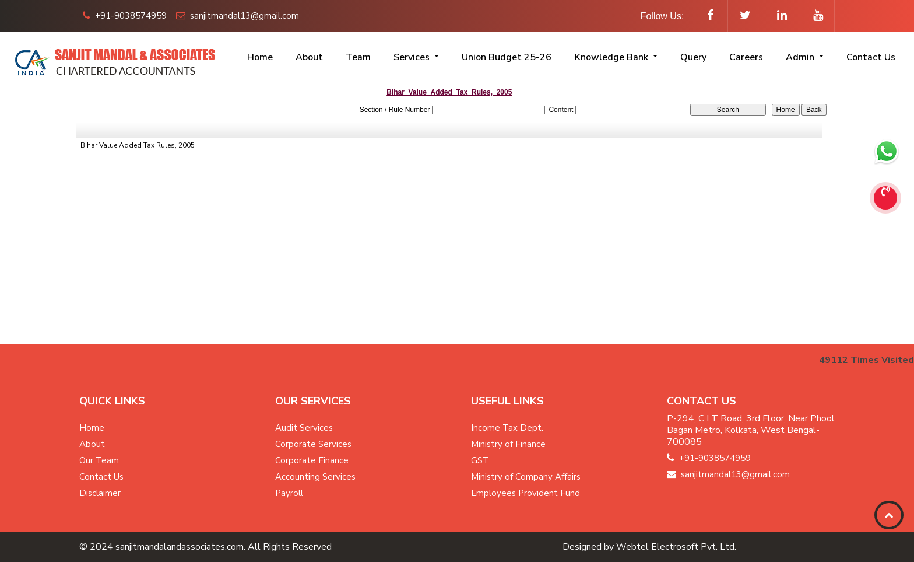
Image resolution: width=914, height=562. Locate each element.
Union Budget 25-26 (506, 57)
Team (358, 57)
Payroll (289, 493)
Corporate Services (313, 444)
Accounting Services (315, 477)
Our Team (99, 460)
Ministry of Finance (508, 444)
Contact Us (870, 57)
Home (260, 57)
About (309, 57)
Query (693, 57)
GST (480, 460)
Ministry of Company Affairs (526, 477)
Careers (746, 57)
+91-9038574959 (125, 16)
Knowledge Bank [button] (613, 57)
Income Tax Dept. (507, 428)
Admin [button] (801, 57)
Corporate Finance (312, 460)
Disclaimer (100, 493)
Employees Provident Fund (525, 493)
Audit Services (304, 428)
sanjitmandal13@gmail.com (237, 16)
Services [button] (412, 57)
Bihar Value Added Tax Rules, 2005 (137, 145)
